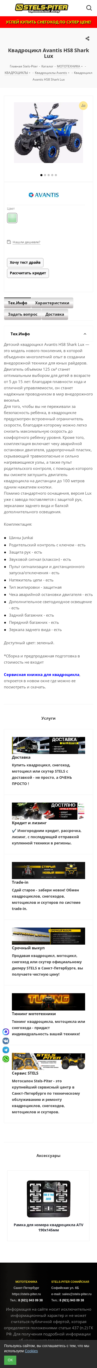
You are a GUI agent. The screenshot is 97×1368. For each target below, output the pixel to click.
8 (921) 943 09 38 (30, 1300)
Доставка (21, 757)
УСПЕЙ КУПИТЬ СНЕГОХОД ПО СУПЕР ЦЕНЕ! (48, 22)
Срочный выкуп (28, 947)
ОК (10, 1360)
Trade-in (20, 882)
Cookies (31, 1351)
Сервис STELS (25, 1073)
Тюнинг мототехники (34, 1013)
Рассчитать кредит (28, 272)
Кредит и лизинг (29, 822)
